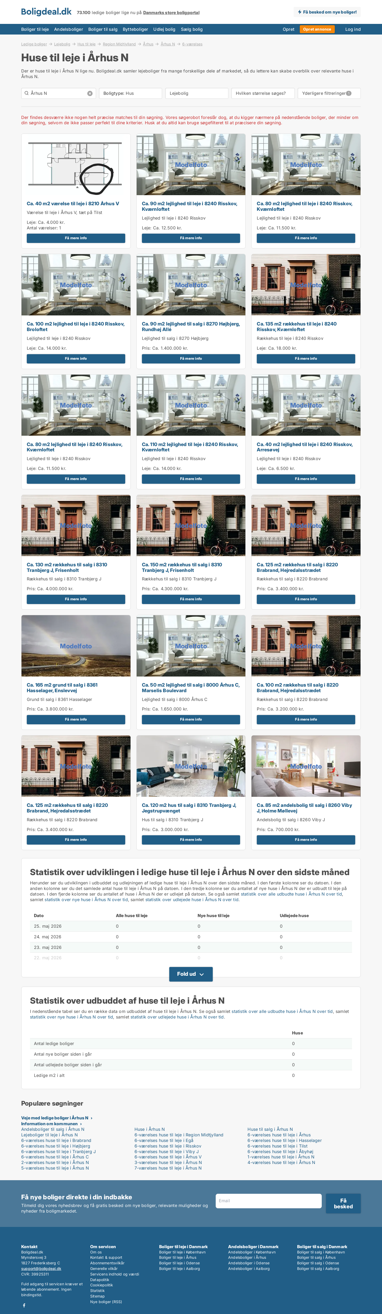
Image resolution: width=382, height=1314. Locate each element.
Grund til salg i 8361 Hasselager (59, 699)
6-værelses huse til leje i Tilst (277, 1146)
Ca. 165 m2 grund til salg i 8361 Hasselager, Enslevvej (62, 687)
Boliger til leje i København (182, 1252)
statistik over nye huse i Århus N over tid (86, 899)
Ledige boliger (34, 44)
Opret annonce (317, 29)
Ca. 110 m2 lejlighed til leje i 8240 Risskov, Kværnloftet (190, 447)
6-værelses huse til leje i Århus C (55, 1156)
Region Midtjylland (119, 44)
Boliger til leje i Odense (179, 1263)
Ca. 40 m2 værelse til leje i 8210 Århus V (73, 203)
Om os (96, 1252)
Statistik (97, 1290)
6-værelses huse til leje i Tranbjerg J (58, 1151)
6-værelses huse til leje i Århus (279, 1134)
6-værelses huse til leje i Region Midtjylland (179, 1134)
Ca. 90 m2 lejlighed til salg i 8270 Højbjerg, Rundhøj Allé (191, 326)
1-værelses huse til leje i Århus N (281, 1156)
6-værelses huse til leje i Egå (164, 1140)
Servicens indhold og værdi (114, 1274)
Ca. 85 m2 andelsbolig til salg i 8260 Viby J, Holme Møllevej (304, 808)
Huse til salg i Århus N (270, 1129)
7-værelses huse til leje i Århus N (168, 1168)
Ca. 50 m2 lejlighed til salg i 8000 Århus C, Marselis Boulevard (191, 687)
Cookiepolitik (101, 1285)
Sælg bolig (192, 29)
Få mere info (76, 238)
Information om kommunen (49, 1123)
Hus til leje (86, 44)
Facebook (24, 1305)
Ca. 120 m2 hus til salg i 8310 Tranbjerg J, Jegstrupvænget (189, 808)
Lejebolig (62, 44)
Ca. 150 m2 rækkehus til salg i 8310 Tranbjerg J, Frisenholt (182, 567)
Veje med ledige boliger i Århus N (55, 1117)
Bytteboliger (135, 29)
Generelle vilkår (104, 1268)
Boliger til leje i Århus (177, 1257)
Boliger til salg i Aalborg (318, 1268)
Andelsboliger (68, 29)
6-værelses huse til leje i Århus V (168, 1156)
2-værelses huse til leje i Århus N (55, 1162)
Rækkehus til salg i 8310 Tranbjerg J (64, 578)
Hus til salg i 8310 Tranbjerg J (172, 819)
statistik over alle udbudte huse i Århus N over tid (291, 894)
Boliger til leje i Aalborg (179, 1268)
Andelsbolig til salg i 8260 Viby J (291, 819)
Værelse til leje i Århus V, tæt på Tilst (64, 212)
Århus (148, 44)
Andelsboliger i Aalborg (249, 1268)
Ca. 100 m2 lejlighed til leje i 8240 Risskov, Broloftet (75, 326)
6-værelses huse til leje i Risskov (168, 1146)
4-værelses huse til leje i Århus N (281, 1162)
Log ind (353, 29)
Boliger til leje (35, 29)
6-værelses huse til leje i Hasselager (285, 1140)
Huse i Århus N (149, 1129)
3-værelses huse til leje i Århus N (168, 1162)
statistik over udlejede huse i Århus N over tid (191, 899)
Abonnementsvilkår (107, 1263)
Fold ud (186, 974)
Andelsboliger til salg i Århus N (52, 1129)
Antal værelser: (42, 227)
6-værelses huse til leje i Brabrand (56, 1140)
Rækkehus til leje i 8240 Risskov (290, 338)
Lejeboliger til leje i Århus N (49, 1134)
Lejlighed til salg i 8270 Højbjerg (175, 338)
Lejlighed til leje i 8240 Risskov (174, 218)
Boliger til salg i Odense (318, 1263)
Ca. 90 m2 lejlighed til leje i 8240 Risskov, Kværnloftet (189, 206)
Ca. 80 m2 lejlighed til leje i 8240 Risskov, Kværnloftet (304, 206)
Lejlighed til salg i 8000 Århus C (175, 699)
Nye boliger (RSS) (106, 1301)
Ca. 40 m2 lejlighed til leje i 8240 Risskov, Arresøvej (305, 447)
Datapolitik (99, 1279)
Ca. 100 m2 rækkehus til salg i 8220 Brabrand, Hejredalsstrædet (297, 687)
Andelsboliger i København (252, 1252)
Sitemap (97, 1296)
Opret (288, 29)
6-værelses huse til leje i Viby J (166, 1151)
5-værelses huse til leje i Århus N (55, 1168)
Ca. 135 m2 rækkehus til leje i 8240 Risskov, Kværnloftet (297, 326)
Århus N (168, 44)
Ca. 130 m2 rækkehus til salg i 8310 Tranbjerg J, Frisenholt (67, 567)
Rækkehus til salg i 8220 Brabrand (292, 578)
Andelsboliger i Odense (249, 1263)
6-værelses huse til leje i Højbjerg (55, 1146)
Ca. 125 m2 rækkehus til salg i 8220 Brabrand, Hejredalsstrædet (297, 567)
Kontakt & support (106, 1257)
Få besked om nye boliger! (330, 12)
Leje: (32, 222)
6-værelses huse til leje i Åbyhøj (280, 1151)
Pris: (147, 348)
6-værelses (192, 44)
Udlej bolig (164, 29)
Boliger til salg (103, 29)
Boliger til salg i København (321, 1252)
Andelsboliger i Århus (247, 1257)
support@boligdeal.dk (41, 1268)
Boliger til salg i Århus (316, 1257)
